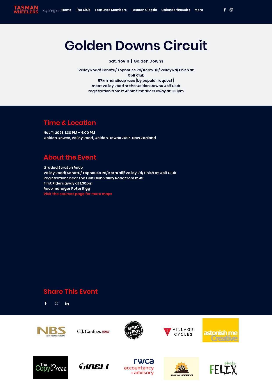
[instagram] (231, 10)
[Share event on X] (56, 303)
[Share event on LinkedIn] (67, 303)
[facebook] (224, 10)
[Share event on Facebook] (46, 303)
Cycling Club (53, 10)
